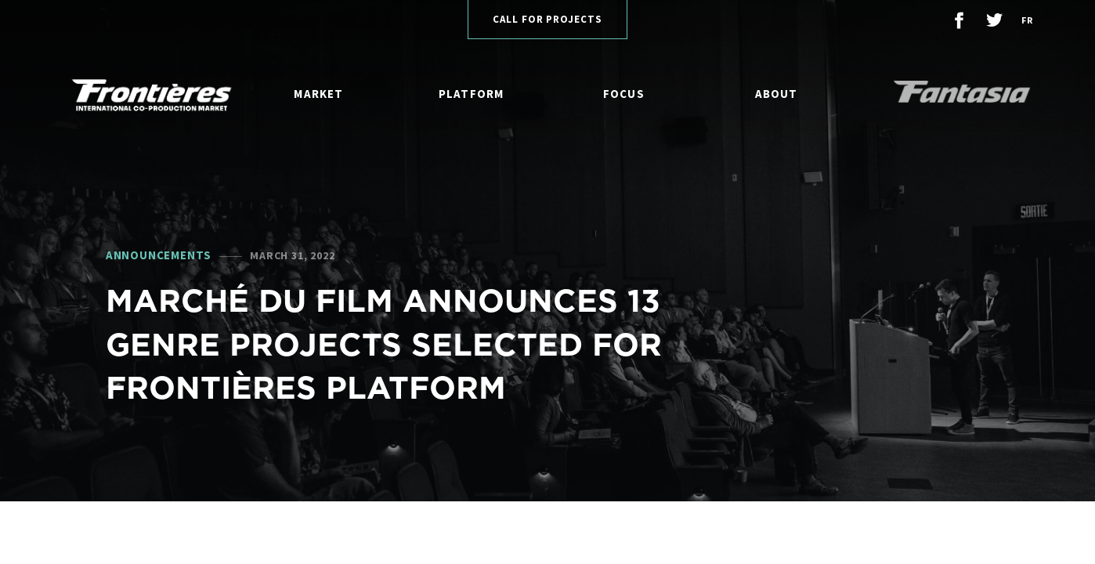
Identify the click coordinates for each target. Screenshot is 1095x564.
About (776, 93)
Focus (624, 93)
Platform (471, 93)
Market (318, 93)
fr (1026, 20)
